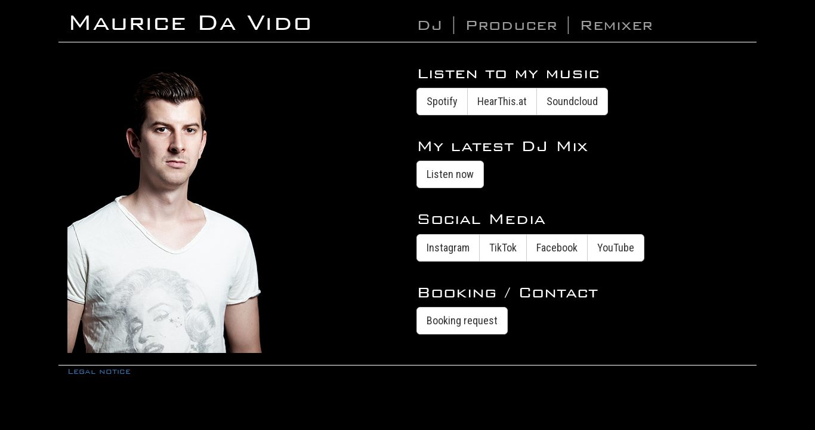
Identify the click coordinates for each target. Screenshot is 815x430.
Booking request (462, 320)
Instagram (448, 247)
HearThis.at (502, 101)
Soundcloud (572, 101)
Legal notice (99, 371)
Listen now (450, 174)
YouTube (615, 247)
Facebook (557, 247)
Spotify (442, 101)
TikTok (503, 247)
